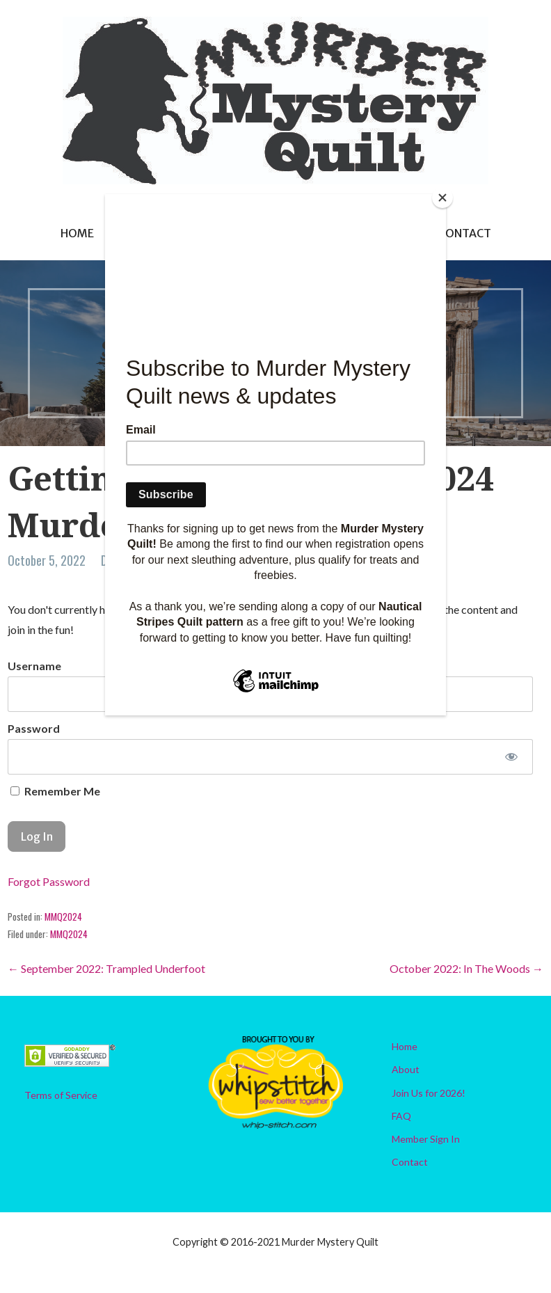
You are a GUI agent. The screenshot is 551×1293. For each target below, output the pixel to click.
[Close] (442, 197)
